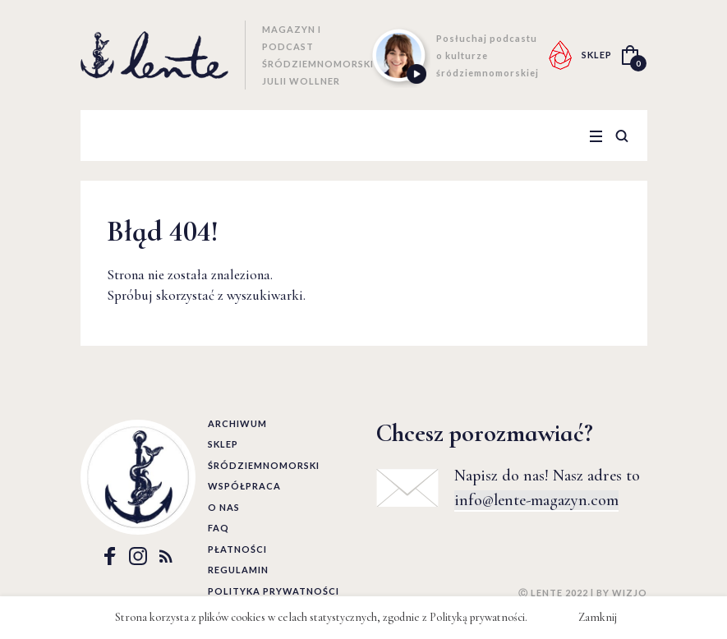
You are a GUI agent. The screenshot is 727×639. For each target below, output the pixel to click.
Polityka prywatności (273, 591)
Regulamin (238, 569)
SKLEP (597, 54)
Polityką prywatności (477, 617)
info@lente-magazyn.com (536, 500)
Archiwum (237, 423)
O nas (224, 507)
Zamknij (597, 617)
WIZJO (629, 592)
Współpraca (244, 485)
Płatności (237, 549)
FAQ (218, 527)
